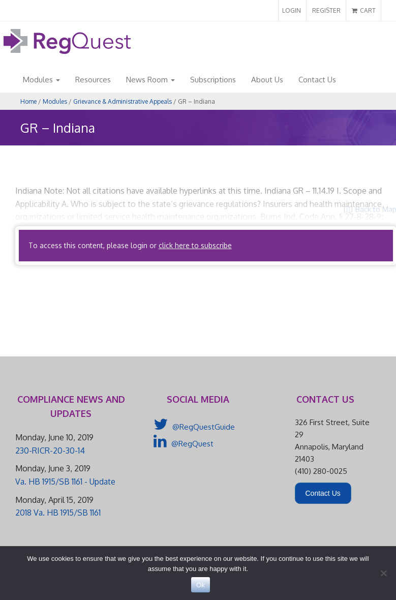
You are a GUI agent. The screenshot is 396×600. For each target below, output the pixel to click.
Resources (93, 79)
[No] (383, 573)
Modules (41, 79)
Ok (200, 585)
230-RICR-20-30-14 (50, 450)
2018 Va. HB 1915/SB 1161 (58, 512)
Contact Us (317, 79)
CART (364, 10)
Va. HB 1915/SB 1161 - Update (65, 481)
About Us (267, 79)
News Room (150, 79)
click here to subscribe (195, 245)
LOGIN (291, 10)
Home (28, 101)
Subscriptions (213, 79)
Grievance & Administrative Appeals (122, 101)
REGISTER (326, 10)
